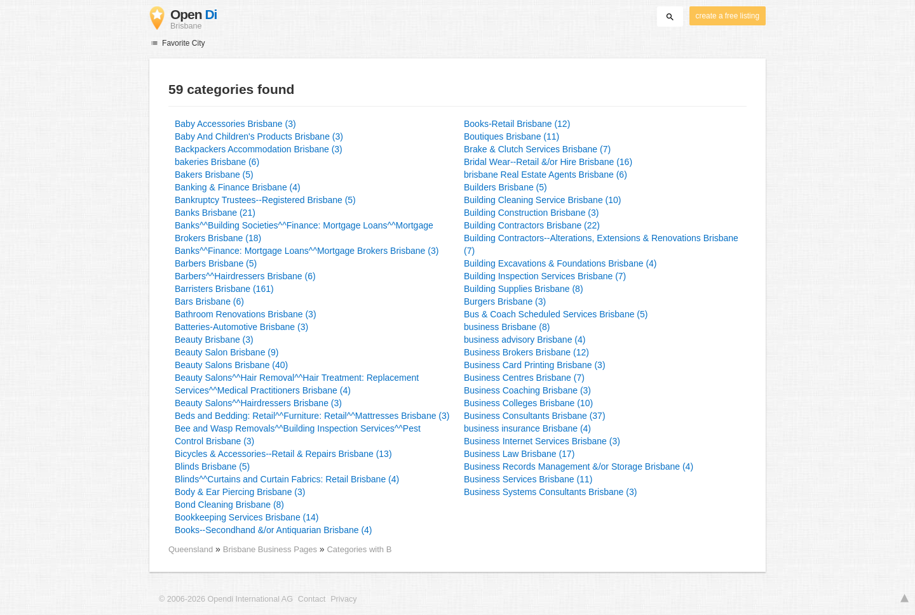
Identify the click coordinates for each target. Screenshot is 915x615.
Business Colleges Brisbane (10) (528, 403)
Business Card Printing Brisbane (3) (535, 365)
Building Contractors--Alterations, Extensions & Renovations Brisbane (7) (601, 244)
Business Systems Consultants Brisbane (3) (550, 492)
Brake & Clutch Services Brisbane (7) (537, 149)
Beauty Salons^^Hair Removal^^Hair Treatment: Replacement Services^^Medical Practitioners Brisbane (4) (297, 384)
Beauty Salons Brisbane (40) (231, 365)
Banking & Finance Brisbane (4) (238, 187)
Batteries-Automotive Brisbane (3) (241, 327)
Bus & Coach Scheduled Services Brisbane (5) (555, 314)
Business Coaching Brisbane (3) (527, 390)
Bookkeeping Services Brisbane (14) (246, 517)
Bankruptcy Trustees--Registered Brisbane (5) (265, 200)
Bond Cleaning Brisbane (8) (229, 504)
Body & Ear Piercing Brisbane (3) (240, 492)
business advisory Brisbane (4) (524, 339)
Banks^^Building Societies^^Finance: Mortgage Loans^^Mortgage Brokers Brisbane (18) (304, 231)
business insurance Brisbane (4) (527, 428)
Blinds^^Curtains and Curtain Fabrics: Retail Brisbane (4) (287, 479)
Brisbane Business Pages (271, 549)
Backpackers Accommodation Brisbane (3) (258, 149)
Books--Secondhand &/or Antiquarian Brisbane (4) (273, 530)
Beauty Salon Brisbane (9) (226, 352)
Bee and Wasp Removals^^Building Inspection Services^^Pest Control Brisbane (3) (298, 434)
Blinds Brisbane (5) (212, 466)
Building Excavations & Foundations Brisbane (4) (560, 263)
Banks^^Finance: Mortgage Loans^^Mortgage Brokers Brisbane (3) (306, 251)
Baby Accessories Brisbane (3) (235, 124)
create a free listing (727, 15)
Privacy (343, 599)
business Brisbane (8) (507, 327)
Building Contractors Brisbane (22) (532, 225)
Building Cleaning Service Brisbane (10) (542, 200)
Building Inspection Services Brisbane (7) (545, 276)
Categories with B (359, 549)
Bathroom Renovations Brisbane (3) (245, 314)
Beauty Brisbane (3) (214, 339)
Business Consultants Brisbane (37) (535, 416)
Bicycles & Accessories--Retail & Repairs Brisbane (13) (283, 454)
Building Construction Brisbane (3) (531, 213)
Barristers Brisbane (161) (224, 289)
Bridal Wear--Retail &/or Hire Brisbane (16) (548, 162)
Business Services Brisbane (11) (528, 479)
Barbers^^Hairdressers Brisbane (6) (245, 276)
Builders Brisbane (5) (505, 187)
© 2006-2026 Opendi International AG (226, 599)
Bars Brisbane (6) (209, 301)
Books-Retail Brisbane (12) (517, 124)
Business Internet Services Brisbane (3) (542, 441)
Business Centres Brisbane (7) (524, 378)
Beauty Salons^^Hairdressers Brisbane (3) (258, 403)
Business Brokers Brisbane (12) (526, 352)
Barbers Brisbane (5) (216, 263)
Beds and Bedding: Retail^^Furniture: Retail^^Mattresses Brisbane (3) (312, 416)
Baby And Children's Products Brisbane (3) (259, 136)
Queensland (190, 549)
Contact (311, 599)
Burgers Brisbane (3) (505, 301)
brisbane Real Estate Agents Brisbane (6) (545, 174)
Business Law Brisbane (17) (519, 454)
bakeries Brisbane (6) (217, 162)
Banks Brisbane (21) (215, 213)
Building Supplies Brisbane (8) (523, 289)
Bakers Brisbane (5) (214, 174)
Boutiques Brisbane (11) (511, 136)
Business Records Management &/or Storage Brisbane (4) (578, 466)
